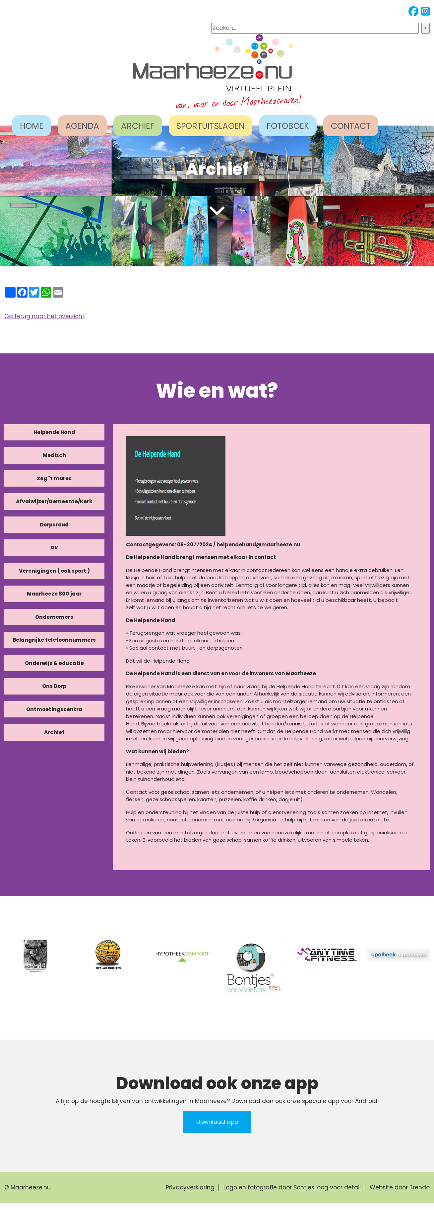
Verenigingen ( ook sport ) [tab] (54, 570)
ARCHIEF (138, 126)
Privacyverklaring (190, 1187)
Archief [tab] (54, 732)
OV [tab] (54, 547)
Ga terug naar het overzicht (44, 316)
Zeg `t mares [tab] (54, 478)
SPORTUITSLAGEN (210, 126)
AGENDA (82, 126)
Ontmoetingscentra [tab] (54, 709)
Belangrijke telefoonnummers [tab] (54, 639)
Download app (217, 1122)
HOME (31, 126)
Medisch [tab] (54, 455)
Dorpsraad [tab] (54, 524)
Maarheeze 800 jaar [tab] (54, 593)
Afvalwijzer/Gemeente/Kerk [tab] (54, 501)
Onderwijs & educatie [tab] (54, 663)
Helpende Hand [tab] (54, 432)
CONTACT (351, 126)
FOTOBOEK (288, 126)
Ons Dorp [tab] (54, 686)
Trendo (419, 1187)
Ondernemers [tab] (54, 616)
